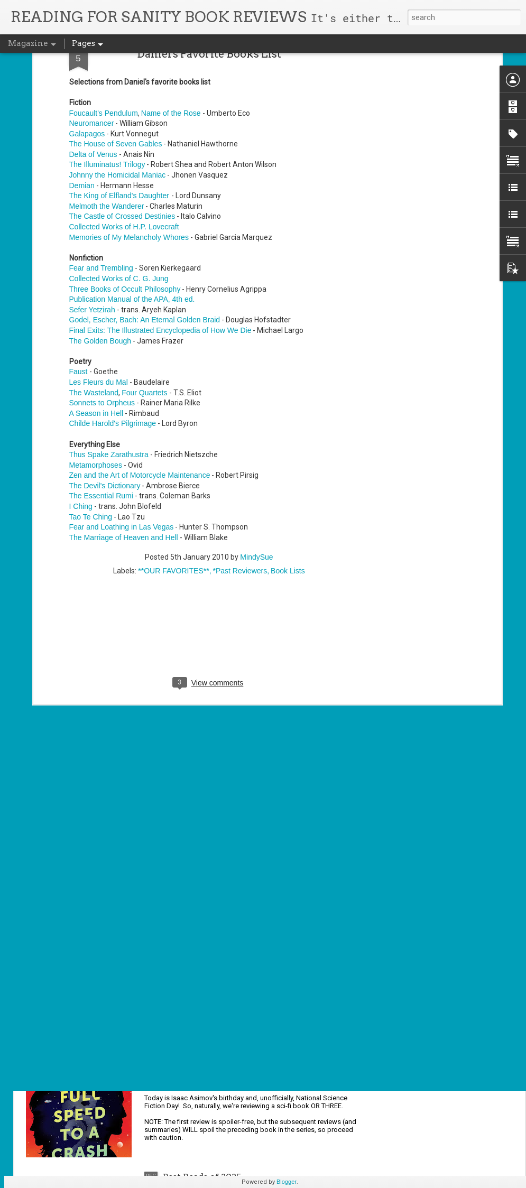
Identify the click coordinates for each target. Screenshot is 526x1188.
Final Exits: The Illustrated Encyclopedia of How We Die (160, 212)
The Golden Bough (100, 223)
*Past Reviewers (240, 453)
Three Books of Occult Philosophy (125, 171)
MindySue (256, 439)
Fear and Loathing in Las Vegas (121, 409)
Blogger (286, 1181)
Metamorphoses (95, 347)
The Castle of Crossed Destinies (122, 99)
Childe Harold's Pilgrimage (112, 306)
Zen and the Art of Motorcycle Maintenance (139, 358)
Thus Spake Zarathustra (109, 336)
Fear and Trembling (101, 150)
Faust (78, 254)
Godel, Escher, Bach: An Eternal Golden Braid (144, 202)
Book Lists (288, 453)
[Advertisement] (209, 521)
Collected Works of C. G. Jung (119, 160)
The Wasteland (94, 275)
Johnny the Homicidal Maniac (117, 57)
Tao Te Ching (90, 399)
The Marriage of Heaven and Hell (123, 419)
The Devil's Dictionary (105, 368)
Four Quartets (144, 275)
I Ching (81, 388)
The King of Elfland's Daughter (120, 77)
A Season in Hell (96, 295)
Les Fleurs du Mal (98, 264)
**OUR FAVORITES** (173, 453)
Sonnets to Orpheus (102, 285)
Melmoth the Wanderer (106, 88)
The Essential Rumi (101, 378)
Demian (82, 67)
